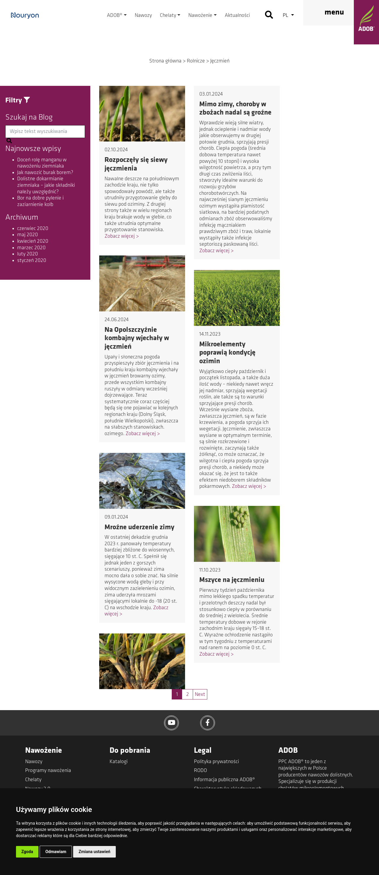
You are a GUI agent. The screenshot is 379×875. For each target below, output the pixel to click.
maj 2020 (27, 235)
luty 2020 (27, 254)
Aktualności (237, 15)
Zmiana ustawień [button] (94, 851)
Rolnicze (196, 61)
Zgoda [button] (27, 851)
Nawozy (143, 15)
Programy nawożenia (48, 770)
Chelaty (168, 15)
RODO (200, 770)
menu (334, 13)
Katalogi (119, 762)
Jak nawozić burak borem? (45, 173)
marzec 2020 (31, 248)
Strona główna (165, 61)
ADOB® (114, 15)
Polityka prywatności (216, 762)
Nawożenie (200, 15)
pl (286, 15)
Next (200, 694)
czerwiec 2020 (32, 228)
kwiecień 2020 (32, 241)
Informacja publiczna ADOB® (224, 780)
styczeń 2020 (31, 260)
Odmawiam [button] (55, 851)
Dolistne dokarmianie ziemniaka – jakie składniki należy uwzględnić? (46, 185)
